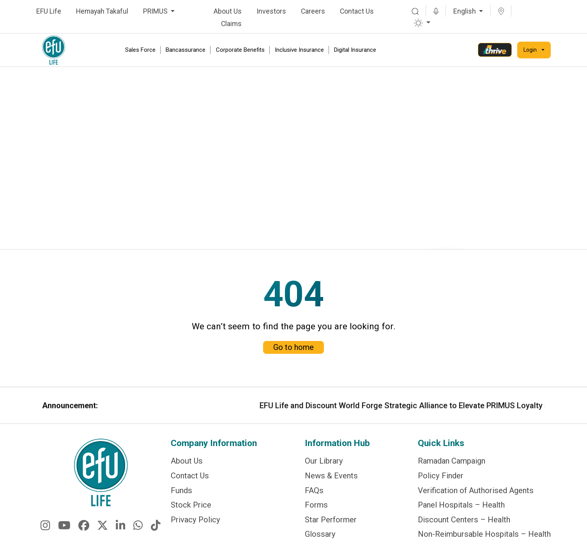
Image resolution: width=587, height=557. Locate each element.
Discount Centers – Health (464, 521)
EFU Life (48, 11)
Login (530, 50)
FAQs (314, 494)
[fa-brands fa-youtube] (64, 533)
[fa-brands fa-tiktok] (156, 533)
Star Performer (331, 521)
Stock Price (191, 507)
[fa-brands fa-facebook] (83, 533)
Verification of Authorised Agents (476, 494)
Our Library (324, 466)
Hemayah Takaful (102, 11)
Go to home (293, 338)
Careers (313, 11)
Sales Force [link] (140, 49)
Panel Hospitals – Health (461, 507)
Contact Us (357, 11)
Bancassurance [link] (185, 49)
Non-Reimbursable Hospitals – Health (484, 535)
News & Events (331, 480)
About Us (228, 11)
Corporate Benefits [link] (240, 49)
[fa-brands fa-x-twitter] (102, 533)
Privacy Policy (195, 521)
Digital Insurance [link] (355, 49)
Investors (271, 11)
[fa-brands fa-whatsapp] (138, 533)
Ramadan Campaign (451, 466)
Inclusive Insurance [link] (299, 49)
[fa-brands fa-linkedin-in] (121, 533)
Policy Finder (440, 480)
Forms (316, 507)
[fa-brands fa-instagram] (45, 533)
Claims (231, 24)
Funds (181, 494)
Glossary (320, 535)
